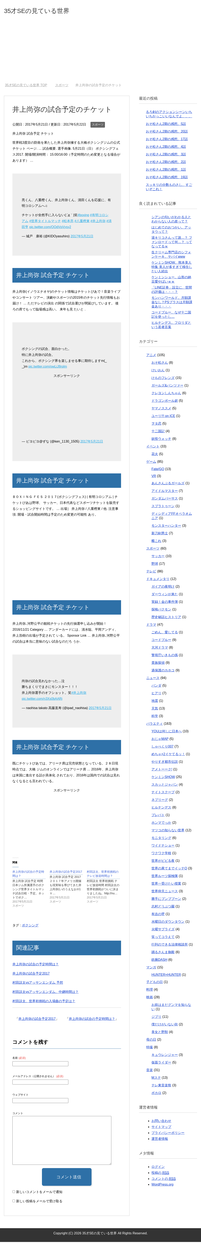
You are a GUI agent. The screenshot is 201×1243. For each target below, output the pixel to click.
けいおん (158, 371)
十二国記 (158, 432)
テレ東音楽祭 (161, 1086)
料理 (149, 990)
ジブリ (156, 1017)
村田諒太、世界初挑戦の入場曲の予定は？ (43, 1002)
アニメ (151, 356)
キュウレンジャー (164, 1056)
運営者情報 (159, 1140)
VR (153, 477)
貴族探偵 (158, 663)
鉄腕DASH (159, 960)
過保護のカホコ (163, 671)
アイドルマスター (164, 492)
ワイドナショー (163, 846)
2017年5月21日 (81, 237)
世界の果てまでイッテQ (169, 869)
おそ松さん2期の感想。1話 (166, 170)
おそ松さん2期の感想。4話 (166, 147)
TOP (26, 86)
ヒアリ (156, 694)
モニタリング (161, 839)
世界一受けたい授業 (166, 884)
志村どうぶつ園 (163, 907)
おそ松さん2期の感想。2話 (166, 163)
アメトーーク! (161, 770)
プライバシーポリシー (167, 1134)
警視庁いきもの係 (164, 656)
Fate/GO (157, 470)
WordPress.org (162, 1185)
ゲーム (151, 462)
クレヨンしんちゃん (166, 394)
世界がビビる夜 (163, 861)
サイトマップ (161, 1128)
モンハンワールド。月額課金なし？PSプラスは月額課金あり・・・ (171, 303)
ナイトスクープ (163, 793)
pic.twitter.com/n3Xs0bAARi (42, 699)
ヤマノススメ (161, 409)
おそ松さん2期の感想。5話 (166, 125)
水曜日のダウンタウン (167, 922)
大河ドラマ (159, 648)
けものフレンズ (163, 379)
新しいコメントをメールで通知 (39, 1193)
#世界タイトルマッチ (45, 222)
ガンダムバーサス (164, 499)
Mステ (156, 1078)
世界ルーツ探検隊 (164, 877)
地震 (154, 702)
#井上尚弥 (98, 222)
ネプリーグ (159, 801)
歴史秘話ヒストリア (166, 618)
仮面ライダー (161, 1063)
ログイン (158, 1168)
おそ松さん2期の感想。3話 (166, 155)
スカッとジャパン (164, 785)
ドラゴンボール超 (164, 401)
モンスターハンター (166, 526)
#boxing (83, 216)
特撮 (149, 1048)
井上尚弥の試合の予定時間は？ (35, 965)
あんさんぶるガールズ (167, 484)
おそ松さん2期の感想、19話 (167, 178)
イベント (152, 447)
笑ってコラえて (163, 938)
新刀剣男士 (159, 534)
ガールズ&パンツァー (167, 386)
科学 (154, 717)
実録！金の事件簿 (164, 603)
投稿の (160, 1174)
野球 (154, 564)
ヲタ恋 (156, 424)
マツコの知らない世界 (167, 831)
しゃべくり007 (162, 747)
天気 (154, 709)
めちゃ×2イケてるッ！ (168, 755)
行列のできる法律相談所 (169, 945)
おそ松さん (159, 363)
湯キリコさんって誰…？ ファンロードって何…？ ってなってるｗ (171, 243)
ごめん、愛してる (164, 633)
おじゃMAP (159, 740)
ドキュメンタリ (157, 580)
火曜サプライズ (163, 930)
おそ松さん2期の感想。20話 (167, 132)
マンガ (151, 968)
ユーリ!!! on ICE (163, 417)
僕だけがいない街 (164, 1025)
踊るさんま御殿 (163, 953)
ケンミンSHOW (163, 778)
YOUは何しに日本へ (166, 732)
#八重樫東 (82, 222)
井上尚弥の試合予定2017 (31, 974)
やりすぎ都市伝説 (164, 762)
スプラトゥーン (163, 507)
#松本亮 (68, 222)
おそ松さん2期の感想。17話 (167, 140)
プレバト (158, 816)
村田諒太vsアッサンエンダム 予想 (37, 983)
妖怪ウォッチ (161, 440)
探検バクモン (161, 610)
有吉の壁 (158, 915)
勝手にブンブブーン (166, 900)
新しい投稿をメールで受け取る (39, 1202)
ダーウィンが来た (164, 595)
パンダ (156, 686)
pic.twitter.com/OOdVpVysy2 (50, 228)
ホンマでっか (161, 823)
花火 (154, 455)
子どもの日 (154, 983)
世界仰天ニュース (164, 892)
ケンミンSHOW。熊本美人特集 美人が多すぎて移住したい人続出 (171, 268)
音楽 (149, 1071)
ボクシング (30, 926)
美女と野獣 (159, 1033)
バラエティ (154, 724)
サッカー (158, 557)
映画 (149, 998)
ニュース (152, 679)
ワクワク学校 (161, 854)
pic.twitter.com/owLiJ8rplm (47, 367)
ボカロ (156, 1094)
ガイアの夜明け (163, 587)
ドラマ (151, 625)
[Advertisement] (100, 53)
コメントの (163, 1180)
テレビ (151, 572)
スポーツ (97, 125)
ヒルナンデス (161, 808)
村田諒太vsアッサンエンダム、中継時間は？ (45, 993)
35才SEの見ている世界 (43, 11)
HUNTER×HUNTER (166, 975)
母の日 (151, 1040)
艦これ (156, 542)
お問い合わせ (161, 1122)
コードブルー (161, 641)
